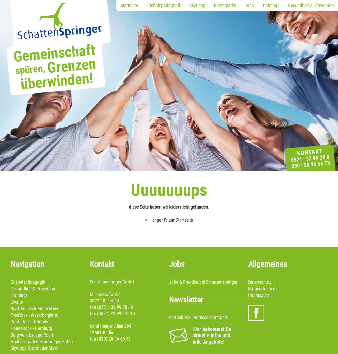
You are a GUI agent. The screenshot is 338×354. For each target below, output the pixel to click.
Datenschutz (259, 282)
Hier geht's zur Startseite (170, 220)
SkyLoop (197, 5)
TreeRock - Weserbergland (34, 315)
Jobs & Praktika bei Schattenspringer (203, 282)
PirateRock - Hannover (31, 321)
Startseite (129, 5)
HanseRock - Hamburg (31, 328)
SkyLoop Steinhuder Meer (34, 348)
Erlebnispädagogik (163, 5)
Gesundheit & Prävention (311, 5)
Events (17, 302)
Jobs (249, 5)
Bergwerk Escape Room (32, 335)
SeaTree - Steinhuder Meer (34, 308)
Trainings (270, 5)
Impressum (258, 295)
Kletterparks (225, 5)
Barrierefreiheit (261, 288)
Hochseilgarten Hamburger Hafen (42, 341)
